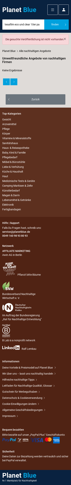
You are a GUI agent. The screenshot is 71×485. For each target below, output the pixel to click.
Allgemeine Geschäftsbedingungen (22, 409)
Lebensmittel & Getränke (16, 199)
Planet (19, 10)
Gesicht (6, 119)
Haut (5, 176)
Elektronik (8, 204)
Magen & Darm (11, 195)
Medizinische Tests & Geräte (18, 180)
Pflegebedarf (9, 157)
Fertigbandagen (11, 209)
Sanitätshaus (10, 143)
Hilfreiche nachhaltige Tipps (18, 379)
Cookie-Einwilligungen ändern (19, 403)
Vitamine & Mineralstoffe (16, 138)
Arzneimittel (9, 124)
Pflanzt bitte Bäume (21, 269)
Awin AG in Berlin (12, 254)
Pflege (6, 128)
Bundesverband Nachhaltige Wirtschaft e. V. (18, 290)
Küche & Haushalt (12, 171)
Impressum (8, 415)
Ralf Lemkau (19, 347)
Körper (6, 133)
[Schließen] (64, 39)
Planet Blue (8, 50)
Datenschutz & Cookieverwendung (22, 397)
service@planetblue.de (16, 231)
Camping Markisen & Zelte (17, 185)
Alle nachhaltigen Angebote (35, 50)
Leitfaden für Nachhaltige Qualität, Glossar (27, 385)
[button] (52, 10)
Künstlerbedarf (11, 190)
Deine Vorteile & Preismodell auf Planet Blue (27, 367)
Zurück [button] (35, 99)
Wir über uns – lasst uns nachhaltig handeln (27, 373)
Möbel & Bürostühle (13, 162)
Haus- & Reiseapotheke (15, 147)
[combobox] (23, 24)
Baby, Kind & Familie (14, 152)
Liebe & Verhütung (13, 166)
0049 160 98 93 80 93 (15, 235)
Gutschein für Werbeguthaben (19, 391)
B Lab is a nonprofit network (18, 333)
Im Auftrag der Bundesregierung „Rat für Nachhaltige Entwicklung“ (22, 312)
